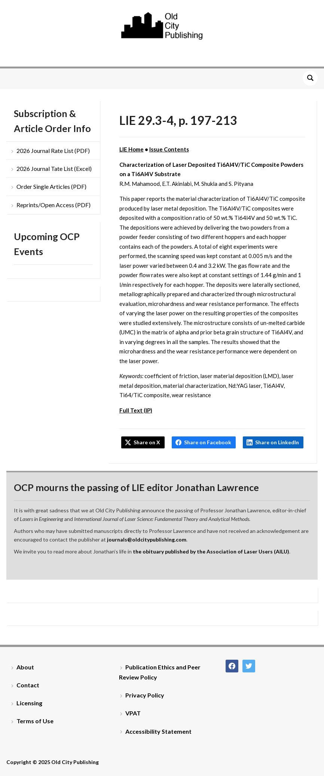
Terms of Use (35, 720)
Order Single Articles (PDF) (51, 186)
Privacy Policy (144, 695)
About (25, 667)
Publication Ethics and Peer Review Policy (160, 672)
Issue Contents (169, 149)
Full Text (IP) (135, 410)
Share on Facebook (207, 442)
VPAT (133, 713)
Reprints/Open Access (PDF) (53, 204)
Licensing (29, 702)
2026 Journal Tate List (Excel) (54, 168)
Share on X (147, 442)
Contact (27, 684)
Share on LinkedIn (277, 442)
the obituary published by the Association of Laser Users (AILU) (211, 551)
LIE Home (131, 149)
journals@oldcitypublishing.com (146, 539)
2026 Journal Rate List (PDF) (53, 150)
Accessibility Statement (158, 731)
